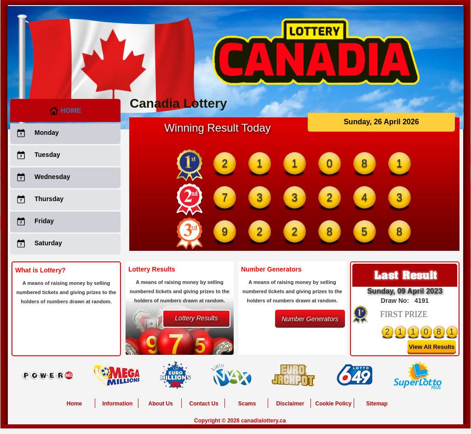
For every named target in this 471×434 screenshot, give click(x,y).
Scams (247, 403)
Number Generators (310, 319)
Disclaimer (290, 403)
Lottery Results (196, 318)
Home (65, 110)
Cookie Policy (333, 403)
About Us (161, 403)
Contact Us (204, 403)
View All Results (432, 346)
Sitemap (377, 403)
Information (117, 403)
